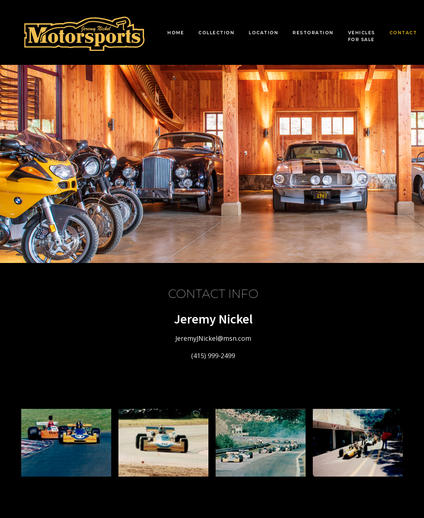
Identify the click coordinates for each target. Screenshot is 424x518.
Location (263, 32)
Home (175, 32)
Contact (403, 32)
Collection (216, 32)
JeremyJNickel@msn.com (213, 338)
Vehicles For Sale (361, 36)
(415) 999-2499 (213, 355)
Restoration (313, 32)
